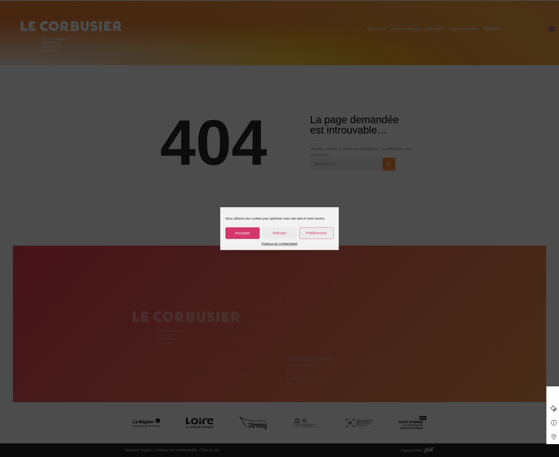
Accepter (242, 233)
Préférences (316, 233)
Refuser (279, 233)
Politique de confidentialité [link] (279, 244)
